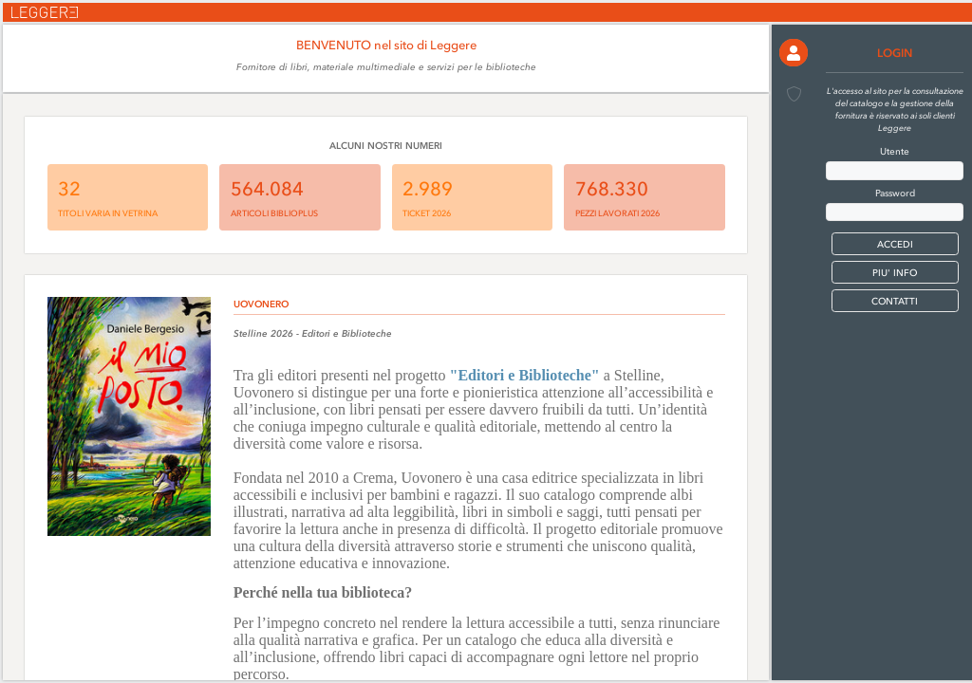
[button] (793, 52)
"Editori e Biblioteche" (525, 375)
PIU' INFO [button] (894, 273)
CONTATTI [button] (894, 301)
